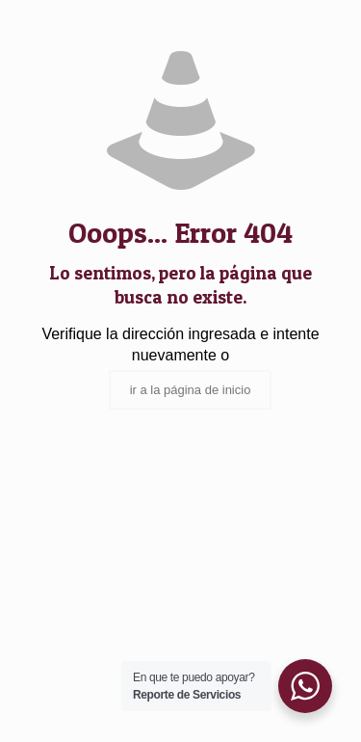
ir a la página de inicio (190, 390)
